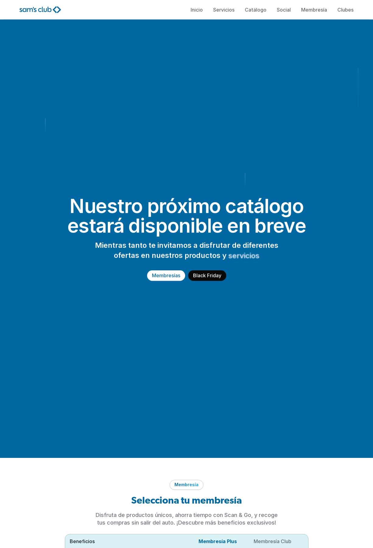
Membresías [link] (166, 275)
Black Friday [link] (207, 275)
